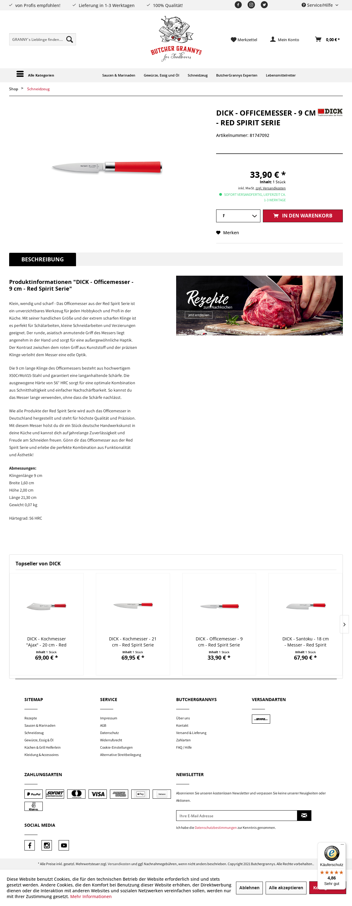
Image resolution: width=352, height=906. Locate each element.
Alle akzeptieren (286, 887)
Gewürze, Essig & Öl (38, 740)
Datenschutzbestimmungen (216, 827)
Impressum (108, 718)
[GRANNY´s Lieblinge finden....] (42, 39)
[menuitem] (42, 39)
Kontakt (182, 725)
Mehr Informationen (91, 896)
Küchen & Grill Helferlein (42, 747)
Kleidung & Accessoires (41, 754)
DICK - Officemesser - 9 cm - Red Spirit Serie (219, 642)
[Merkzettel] (244, 39)
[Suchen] (69, 39)
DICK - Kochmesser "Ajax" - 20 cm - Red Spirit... (46, 642)
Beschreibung (42, 259)
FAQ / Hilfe (184, 747)
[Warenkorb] (328, 39)
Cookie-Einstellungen (116, 747)
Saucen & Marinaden (40, 725)
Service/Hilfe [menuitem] (318, 5)
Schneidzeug (34, 732)
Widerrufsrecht (111, 740)
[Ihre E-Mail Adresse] (236, 815)
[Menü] (342, 846)
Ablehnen (249, 887)
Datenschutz (109, 732)
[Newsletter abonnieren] (304, 815)
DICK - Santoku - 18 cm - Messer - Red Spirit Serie (305, 642)
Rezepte (30, 718)
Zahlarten (183, 740)
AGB (103, 725)
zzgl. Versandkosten (271, 188)
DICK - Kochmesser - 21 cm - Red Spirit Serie (133, 642)
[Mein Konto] (284, 39)
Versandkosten (119, 863)
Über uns (183, 718)
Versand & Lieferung (191, 732)
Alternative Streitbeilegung (120, 754)
